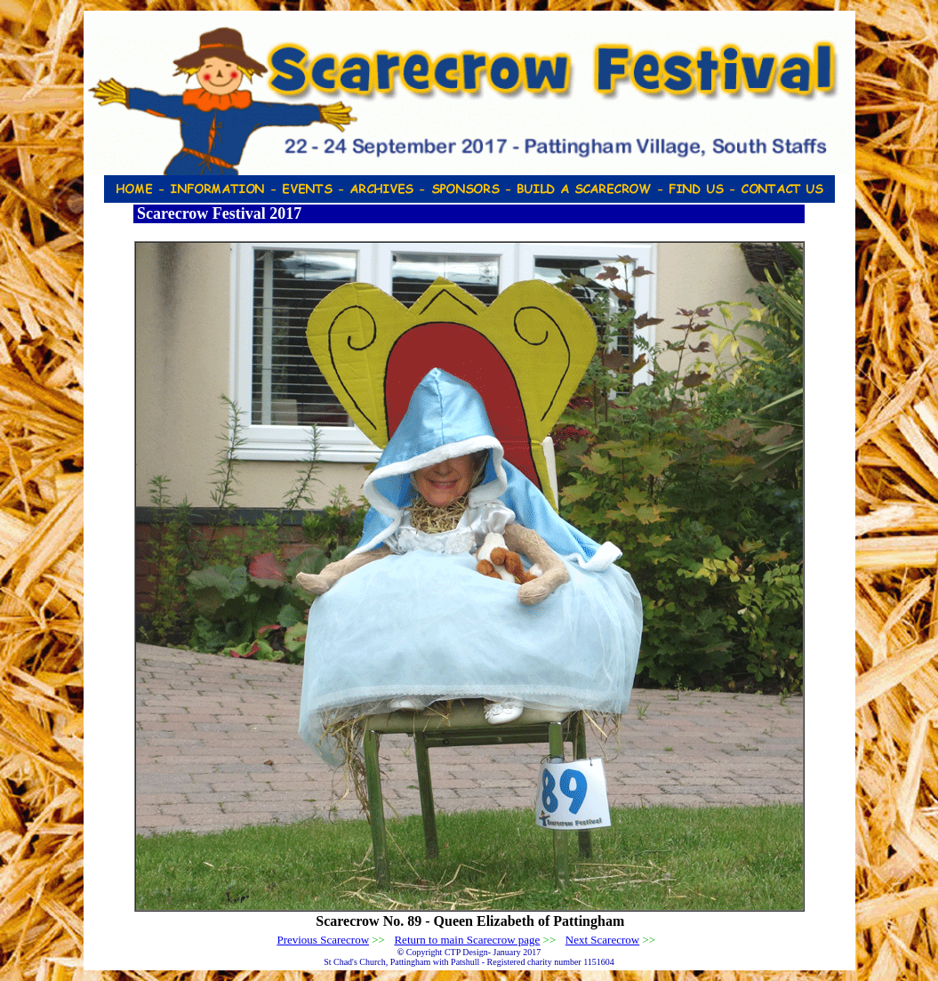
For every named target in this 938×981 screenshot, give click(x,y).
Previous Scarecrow (323, 939)
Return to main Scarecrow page (467, 939)
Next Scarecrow (602, 939)
